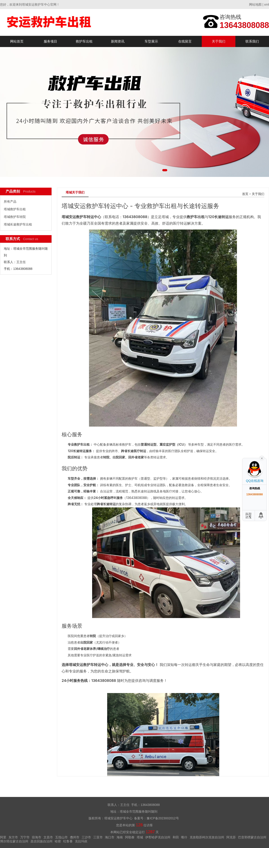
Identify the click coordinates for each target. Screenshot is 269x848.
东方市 (13, 837)
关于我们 (218, 41)
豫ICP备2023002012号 (163, 818)
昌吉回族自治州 (41, 841)
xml (266, 4)
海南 (120, 837)
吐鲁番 (68, 841)
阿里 (3, 837)
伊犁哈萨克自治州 (157, 837)
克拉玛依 (81, 841)
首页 (245, 194)
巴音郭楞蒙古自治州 (252, 837)
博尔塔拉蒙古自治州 (14, 841)
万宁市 (25, 837)
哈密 (58, 841)
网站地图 (255, 4)
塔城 (140, 837)
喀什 (184, 837)
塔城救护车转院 (15, 217)
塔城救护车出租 (15, 209)
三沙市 (86, 837)
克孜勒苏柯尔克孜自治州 (207, 837)
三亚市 (98, 837)
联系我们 (252, 41)
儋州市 (74, 837)
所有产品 (10, 201)
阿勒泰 (129, 837)
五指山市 (61, 837)
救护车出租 (84, 41)
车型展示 (151, 41)
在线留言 (185, 41)
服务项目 (50, 41)
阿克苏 (231, 837)
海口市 (109, 837)
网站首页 (17, 41)
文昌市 (48, 837)
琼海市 (36, 837)
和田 (176, 837)
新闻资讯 (117, 41)
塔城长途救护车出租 (18, 224)
